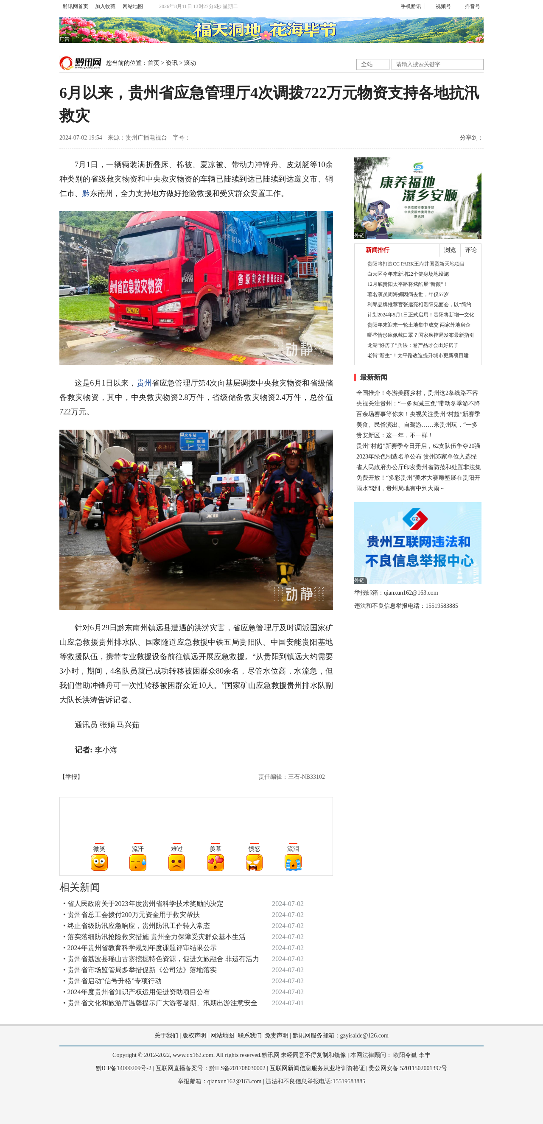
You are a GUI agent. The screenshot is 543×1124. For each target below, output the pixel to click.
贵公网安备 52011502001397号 (408, 1068)
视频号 (439, 6)
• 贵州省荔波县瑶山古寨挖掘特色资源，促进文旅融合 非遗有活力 (161, 958)
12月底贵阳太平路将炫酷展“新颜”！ (407, 284)
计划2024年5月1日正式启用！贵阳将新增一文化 (420, 315)
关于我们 (166, 1035)
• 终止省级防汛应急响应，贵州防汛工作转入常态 (136, 925)
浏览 (450, 250)
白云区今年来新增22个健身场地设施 (408, 274)
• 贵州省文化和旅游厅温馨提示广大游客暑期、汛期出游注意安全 (160, 1003)
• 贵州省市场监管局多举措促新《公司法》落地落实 (140, 969)
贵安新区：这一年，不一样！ (395, 435)
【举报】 (71, 777)
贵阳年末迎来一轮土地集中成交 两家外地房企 (418, 325)
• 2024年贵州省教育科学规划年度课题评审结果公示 (140, 947)
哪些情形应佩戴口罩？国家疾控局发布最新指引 (420, 335)
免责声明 (276, 1035)
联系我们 (250, 1035)
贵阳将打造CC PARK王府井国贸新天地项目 (416, 264)
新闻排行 (377, 250)
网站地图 (133, 6)
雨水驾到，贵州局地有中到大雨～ (400, 488)
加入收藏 (105, 6)
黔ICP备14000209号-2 (123, 1068)
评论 (471, 250)
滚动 (190, 63)
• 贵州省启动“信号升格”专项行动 (112, 980)
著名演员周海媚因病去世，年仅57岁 (408, 294)
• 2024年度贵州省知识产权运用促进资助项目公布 (136, 991)
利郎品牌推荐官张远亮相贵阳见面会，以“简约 (419, 305)
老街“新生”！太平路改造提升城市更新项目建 (418, 355)
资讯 (172, 63)
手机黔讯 (408, 6)
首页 (154, 63)
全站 (367, 64)
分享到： (472, 137)
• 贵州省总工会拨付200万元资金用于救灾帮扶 (131, 914)
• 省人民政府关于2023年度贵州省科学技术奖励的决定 (143, 903)
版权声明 (194, 1035)
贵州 (144, 383)
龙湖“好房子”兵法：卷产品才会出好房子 (413, 345)
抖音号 (469, 6)
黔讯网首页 (75, 6)
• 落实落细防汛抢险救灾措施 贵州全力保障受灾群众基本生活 (154, 936)
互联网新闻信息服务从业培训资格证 (317, 1068)
